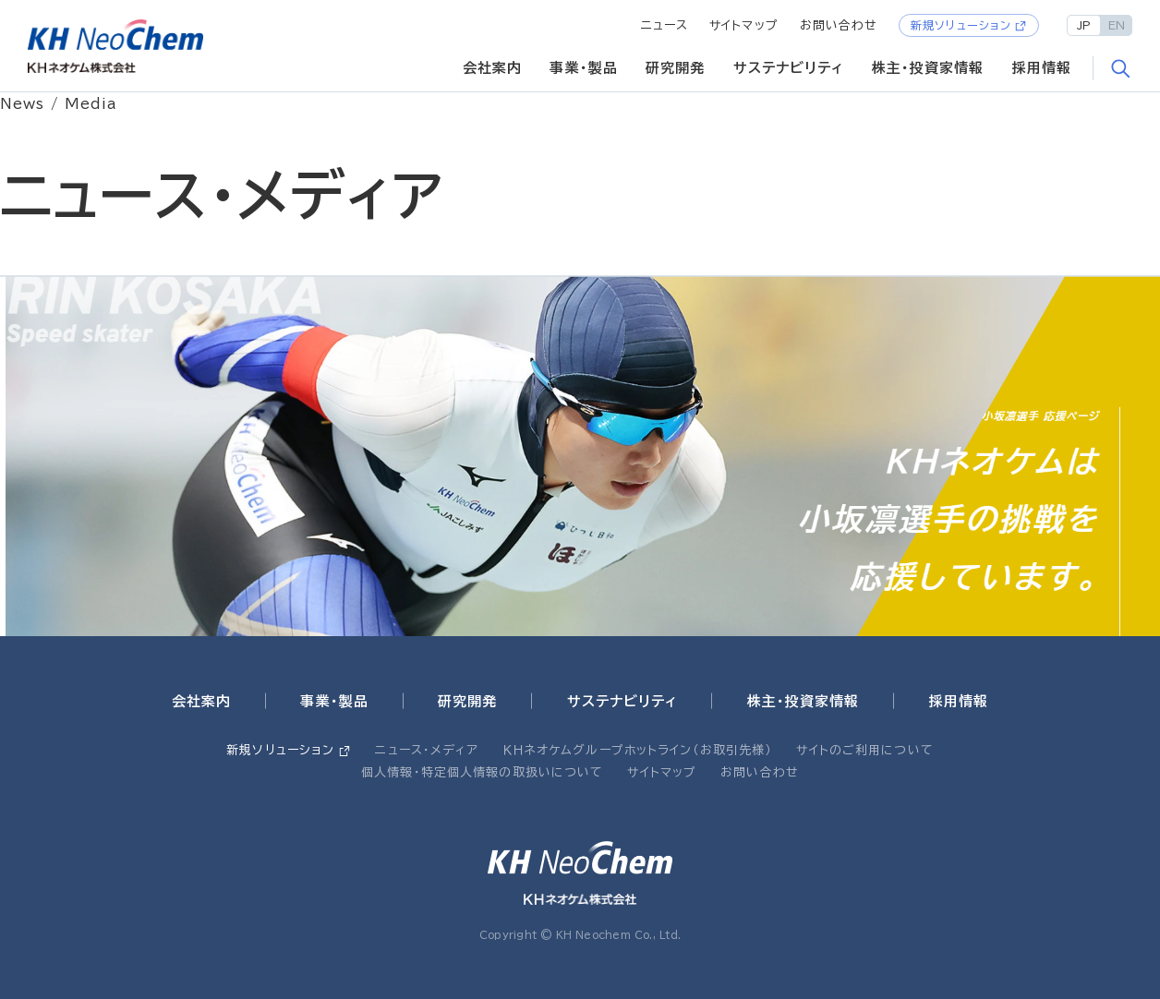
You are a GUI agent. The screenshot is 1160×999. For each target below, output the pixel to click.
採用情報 (1042, 68)
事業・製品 (584, 68)
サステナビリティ (788, 68)
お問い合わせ (839, 25)
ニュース (665, 25)
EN (1116, 24)
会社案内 (493, 68)
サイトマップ (744, 25)
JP (1084, 24)
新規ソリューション (961, 24)
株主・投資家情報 (928, 68)
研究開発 (676, 68)
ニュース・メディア (426, 750)
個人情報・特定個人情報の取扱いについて (482, 772)
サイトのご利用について (864, 750)
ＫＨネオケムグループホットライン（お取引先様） (638, 750)
